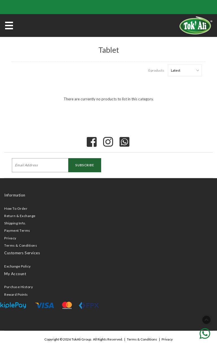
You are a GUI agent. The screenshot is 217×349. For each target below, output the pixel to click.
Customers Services (22, 253)
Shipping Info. (15, 223)
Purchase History (18, 287)
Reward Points (16, 294)
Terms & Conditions (20, 245)
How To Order (15, 208)
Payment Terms (17, 230)
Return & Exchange (20, 216)
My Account (15, 273)
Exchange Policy (17, 266)
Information (14, 195)
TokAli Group (81, 339)
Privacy (10, 238)
